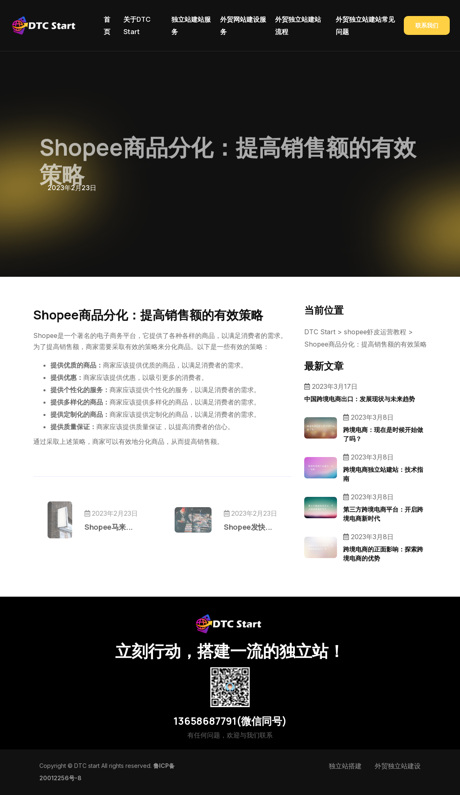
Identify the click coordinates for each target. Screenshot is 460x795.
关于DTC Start (136, 25)
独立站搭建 (345, 766)
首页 (107, 25)
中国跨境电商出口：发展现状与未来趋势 (359, 399)
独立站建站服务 (191, 25)
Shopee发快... (227, 527)
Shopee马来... (129, 527)
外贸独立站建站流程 (298, 25)
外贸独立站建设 (398, 766)
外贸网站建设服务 (243, 25)
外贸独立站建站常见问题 (365, 25)
